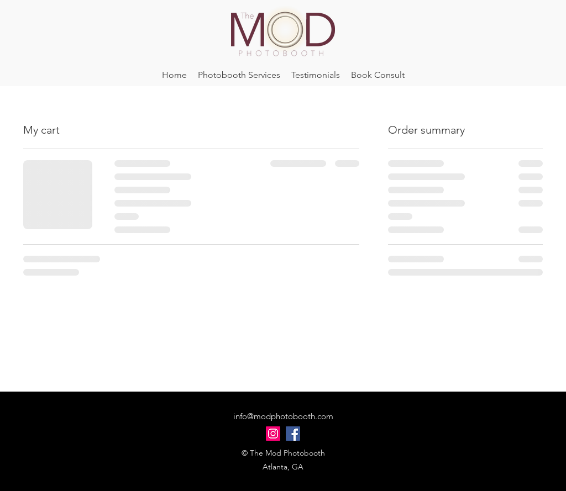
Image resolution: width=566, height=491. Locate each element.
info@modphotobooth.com (283, 416)
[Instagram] (273, 433)
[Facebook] (293, 433)
